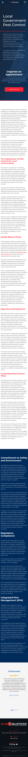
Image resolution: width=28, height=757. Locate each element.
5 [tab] (17, 710)
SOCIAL (14, 742)
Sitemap (23, 755)
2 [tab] (12, 710)
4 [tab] (15, 710)
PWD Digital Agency (14, 755)
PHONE (15, 736)
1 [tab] (10, 710)
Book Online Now (14, 89)
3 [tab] (14, 710)
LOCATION (15, 731)
